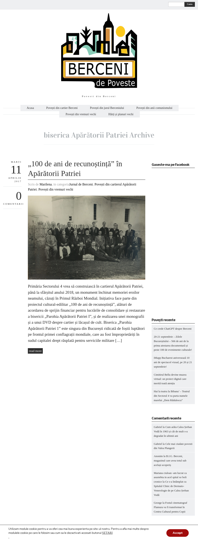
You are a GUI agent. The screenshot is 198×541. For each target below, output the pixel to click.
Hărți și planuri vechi (120, 114)
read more (35, 351)
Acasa (30, 108)
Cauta (189, 4)
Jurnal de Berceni (81, 184)
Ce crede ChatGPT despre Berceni (172, 328)
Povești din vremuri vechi (81, 114)
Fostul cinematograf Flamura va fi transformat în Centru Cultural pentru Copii (170, 507)
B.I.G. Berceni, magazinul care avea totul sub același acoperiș (170, 460)
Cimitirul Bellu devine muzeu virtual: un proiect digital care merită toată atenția (170, 379)
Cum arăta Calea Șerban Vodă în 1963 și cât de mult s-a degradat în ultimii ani (173, 431)
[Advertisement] (175, 244)
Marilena (46, 184)
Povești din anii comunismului (154, 108)
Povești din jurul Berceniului (107, 108)
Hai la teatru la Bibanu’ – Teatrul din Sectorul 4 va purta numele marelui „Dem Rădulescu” (172, 396)
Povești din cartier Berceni (62, 108)
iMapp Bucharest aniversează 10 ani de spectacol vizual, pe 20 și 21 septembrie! (173, 362)
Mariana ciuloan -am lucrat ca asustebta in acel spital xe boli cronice (170, 477)
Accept (177, 533)
